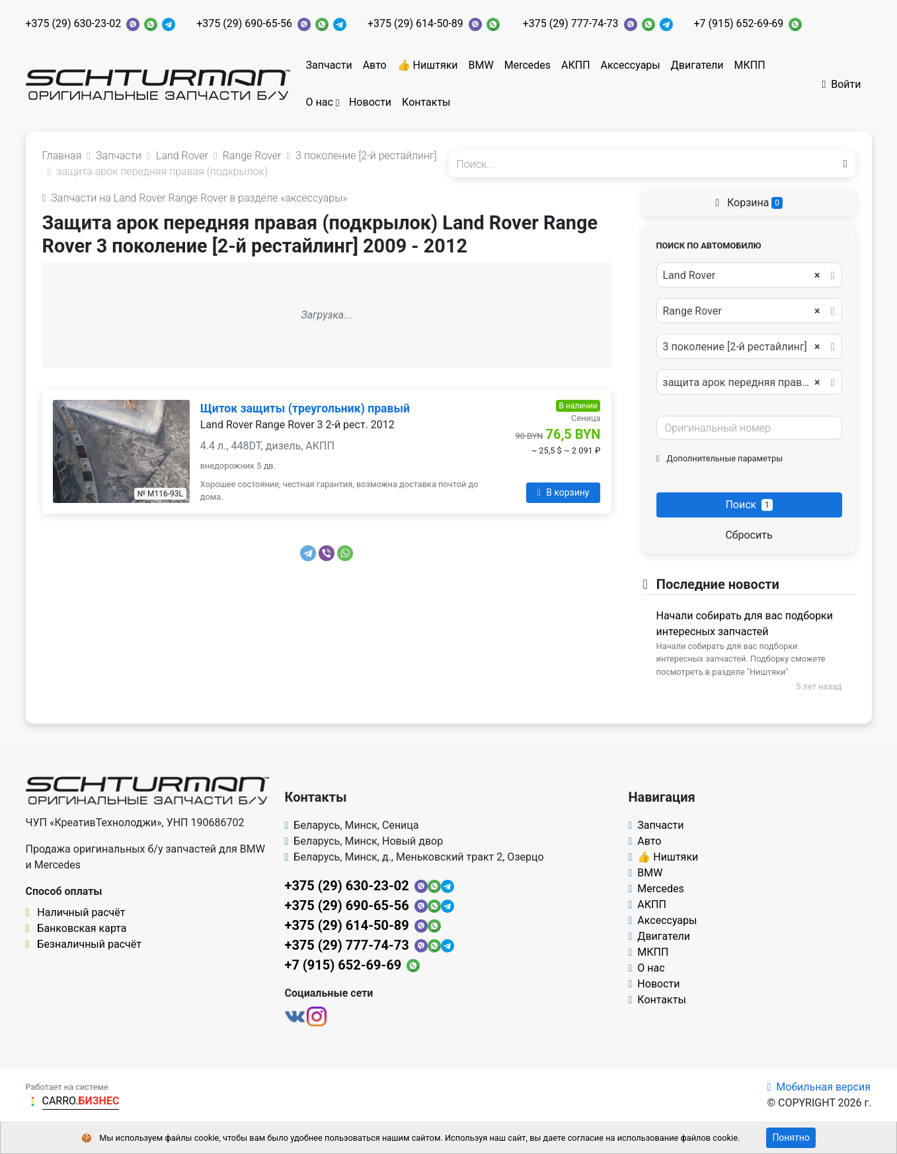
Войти (841, 84)
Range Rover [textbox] (741, 311)
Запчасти (329, 65)
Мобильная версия (819, 1087)
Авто (375, 65)
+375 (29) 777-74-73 (571, 23)
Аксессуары (630, 65)
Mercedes (527, 65)
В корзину (563, 492)
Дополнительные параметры (719, 458)
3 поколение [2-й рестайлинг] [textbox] (741, 347)
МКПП (749, 65)
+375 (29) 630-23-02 (74, 23)
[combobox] (749, 275)
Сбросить (748, 535)
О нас (319, 102)
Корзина (749, 202)
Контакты (426, 102)
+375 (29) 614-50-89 (415, 23)
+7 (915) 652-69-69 (739, 23)
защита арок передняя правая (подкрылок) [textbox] (748, 383)
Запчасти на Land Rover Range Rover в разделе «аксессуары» (195, 198)
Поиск (748, 504)
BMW (481, 65)
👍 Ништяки (427, 65)
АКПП (575, 65)
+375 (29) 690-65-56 (244, 23)
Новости (370, 102)
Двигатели (697, 65)
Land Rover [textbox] (741, 276)
